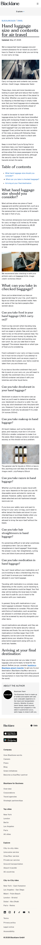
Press (5, 763)
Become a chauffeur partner (15, 775)
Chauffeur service (11, 856)
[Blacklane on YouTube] (24, 912)
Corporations (9, 793)
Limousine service (11, 852)
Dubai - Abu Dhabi (11, 901)
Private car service (11, 860)
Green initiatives (10, 771)
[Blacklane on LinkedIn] (4, 912)
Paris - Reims (9, 905)
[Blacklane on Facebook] (14, 912)
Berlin (6, 822)
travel (20, 21)
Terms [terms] (6, 918)
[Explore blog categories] (20, 11)
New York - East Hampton (14, 886)
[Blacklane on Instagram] (9, 912)
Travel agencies (10, 797)
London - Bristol (10, 897)
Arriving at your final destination (18, 183)
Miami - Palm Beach (11, 894)
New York (7, 814)
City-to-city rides (10, 848)
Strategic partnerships (13, 800)
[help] (34, 725)
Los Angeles (8, 826)
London (6, 818)
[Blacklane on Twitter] (29, 912)
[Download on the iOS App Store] (10, 733)
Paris (5, 830)
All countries (9, 872)
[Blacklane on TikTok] (19, 912)
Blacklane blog (8, 21)
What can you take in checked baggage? (22, 179)
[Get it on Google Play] (10, 740)
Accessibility (8, 931)
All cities (7, 834)
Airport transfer (10, 868)
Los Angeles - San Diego (13, 890)
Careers (6, 759)
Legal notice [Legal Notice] (8, 927)
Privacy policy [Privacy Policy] (9, 923)
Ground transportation (13, 864)
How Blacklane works (12, 755)
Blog (5, 767)
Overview (7, 789)
